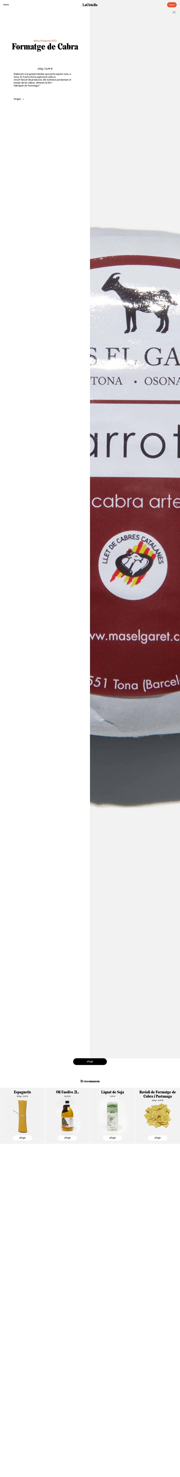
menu (6, 4)
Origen (25, 98)
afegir (90, 110)
